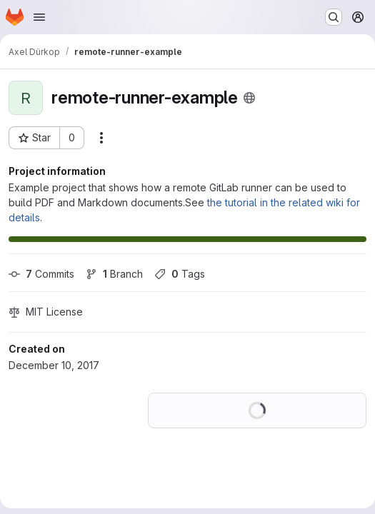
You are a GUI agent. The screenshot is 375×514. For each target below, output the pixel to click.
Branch (114, 274)
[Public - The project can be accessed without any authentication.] (249, 98)
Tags (179, 274)
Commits (41, 274)
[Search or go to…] (333, 17)
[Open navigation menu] (39, 17)
